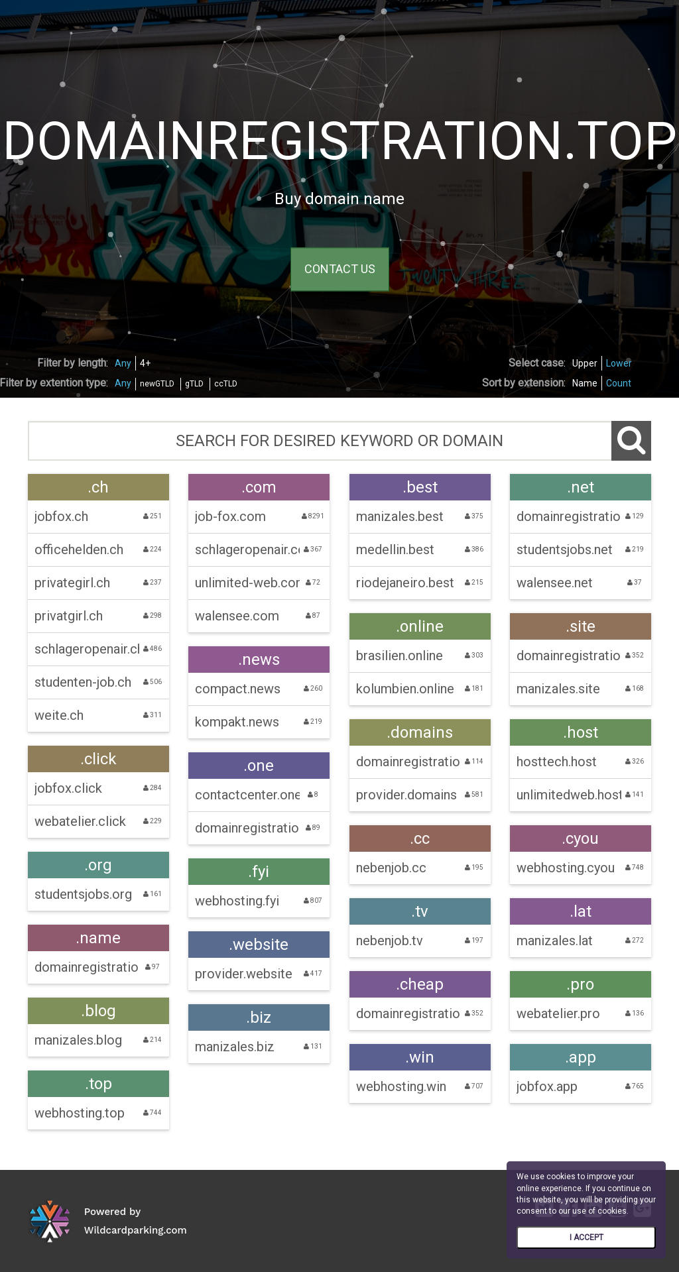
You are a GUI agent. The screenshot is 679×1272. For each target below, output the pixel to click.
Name (584, 383)
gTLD (194, 383)
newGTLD (157, 383)
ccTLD (225, 383)
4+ (145, 363)
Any (123, 363)
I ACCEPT (586, 1237)
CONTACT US (339, 269)
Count (618, 383)
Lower (619, 363)
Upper (584, 363)
